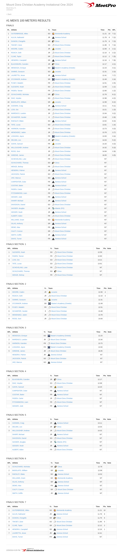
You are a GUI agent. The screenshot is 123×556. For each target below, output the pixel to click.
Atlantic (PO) (59, 208)
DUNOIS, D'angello (18, 41)
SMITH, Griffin (16, 235)
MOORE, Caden (17, 49)
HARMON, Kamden (18, 129)
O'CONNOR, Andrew (18, 79)
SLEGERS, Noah (17, 87)
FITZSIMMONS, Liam (19, 193)
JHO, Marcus (16, 178)
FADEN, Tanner (17, 91)
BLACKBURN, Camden (19, 64)
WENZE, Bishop (17, 167)
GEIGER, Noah (16, 212)
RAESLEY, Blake (17, 121)
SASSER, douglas (18, 208)
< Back (8, 14)
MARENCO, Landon (18, 113)
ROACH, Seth (16, 53)
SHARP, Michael (17, 201)
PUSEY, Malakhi (17, 83)
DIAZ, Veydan (16, 98)
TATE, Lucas (15, 125)
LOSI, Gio (14, 110)
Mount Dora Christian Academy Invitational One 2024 (39, 4)
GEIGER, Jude (16, 197)
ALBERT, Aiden (16, 216)
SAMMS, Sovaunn (18, 72)
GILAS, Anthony (17, 223)
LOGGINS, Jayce (17, 136)
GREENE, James (17, 155)
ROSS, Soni (15, 151)
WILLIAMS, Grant (17, 220)
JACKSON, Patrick (18, 174)
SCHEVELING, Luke (18, 159)
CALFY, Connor (17, 231)
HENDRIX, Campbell (18, 60)
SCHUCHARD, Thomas (20, 163)
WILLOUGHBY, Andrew (19, 147)
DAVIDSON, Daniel (18, 205)
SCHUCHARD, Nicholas (20, 94)
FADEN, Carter (16, 189)
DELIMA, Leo (16, 140)
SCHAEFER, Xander (18, 117)
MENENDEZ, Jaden (18, 132)
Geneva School (60, 37)
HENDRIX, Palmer (18, 170)
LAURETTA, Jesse (18, 75)
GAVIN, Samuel (17, 144)
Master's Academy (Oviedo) (65, 68)
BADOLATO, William (18, 102)
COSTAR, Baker (17, 185)
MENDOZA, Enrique (18, 68)
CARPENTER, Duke (18, 182)
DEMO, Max (15, 227)
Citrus (57, 41)
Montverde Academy (62, 34)
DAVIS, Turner (16, 239)
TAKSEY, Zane (16, 45)
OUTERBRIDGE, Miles (19, 34)
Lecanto (58, 49)
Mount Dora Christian (63, 45)
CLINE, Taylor (16, 56)
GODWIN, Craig (17, 106)
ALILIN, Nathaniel (17, 37)
